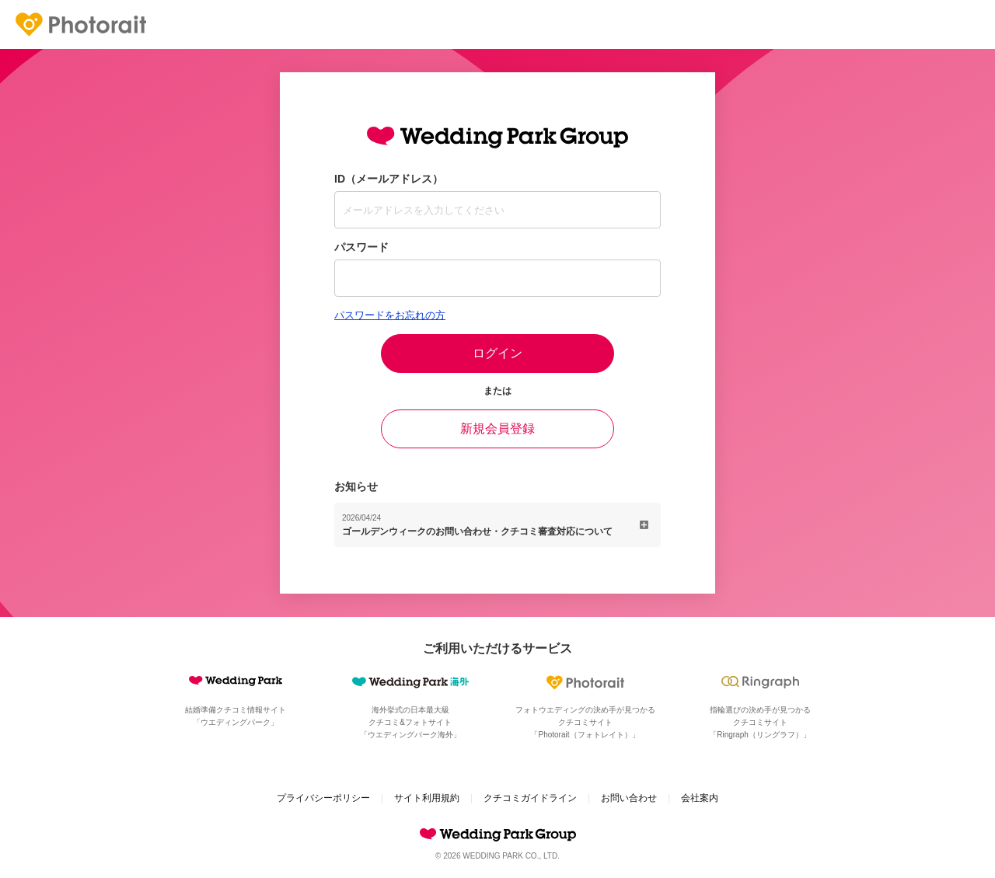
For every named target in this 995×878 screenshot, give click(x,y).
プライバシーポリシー (323, 798)
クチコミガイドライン (530, 798)
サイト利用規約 (426, 798)
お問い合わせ (629, 798)
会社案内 (699, 798)
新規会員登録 (497, 428)
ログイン (497, 353)
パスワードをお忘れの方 (389, 315)
